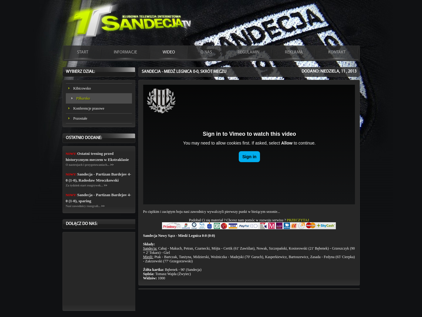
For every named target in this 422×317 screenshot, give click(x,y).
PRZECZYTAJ (298, 220)
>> (111, 164)
